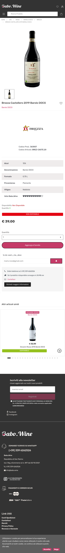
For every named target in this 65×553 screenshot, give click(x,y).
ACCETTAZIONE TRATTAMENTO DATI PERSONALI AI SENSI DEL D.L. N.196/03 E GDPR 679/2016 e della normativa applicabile (32, 403)
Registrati (32, 397)
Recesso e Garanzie (10, 529)
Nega (56, 549)
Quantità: (5, 232)
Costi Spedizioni (8, 518)
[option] (32, 58)
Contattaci (9, 279)
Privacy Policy (7, 526)
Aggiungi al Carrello (32, 245)
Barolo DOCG (7, 107)
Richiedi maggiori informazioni (17, 284)
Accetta (47, 549)
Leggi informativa (18, 405)
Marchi (4, 523)
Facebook (11, 412)
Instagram (12, 415)
